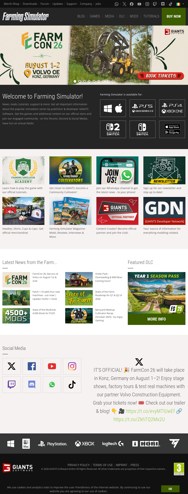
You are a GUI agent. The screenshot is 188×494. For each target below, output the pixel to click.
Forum (45, 4)
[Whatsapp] (117, 4)
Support (71, 4)
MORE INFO (156, 319)
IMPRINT (121, 465)
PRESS (135, 465)
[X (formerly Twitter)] (124, 4)
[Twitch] (155, 4)
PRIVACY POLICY (79, 465)
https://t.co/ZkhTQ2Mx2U (139, 419)
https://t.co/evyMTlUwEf (150, 411)
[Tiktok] (171, 4)
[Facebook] (132, 4)
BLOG (81, 16)
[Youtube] (140, 4)
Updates (58, 4)
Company (86, 4)
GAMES (95, 16)
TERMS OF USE (103, 465)
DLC (122, 16)
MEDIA (109, 16)
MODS (134, 16)
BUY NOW (174, 16)
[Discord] (163, 4)
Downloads (30, 4)
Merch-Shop (11, 4)
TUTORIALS (151, 16)
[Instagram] (147, 4)
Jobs (98, 4)
